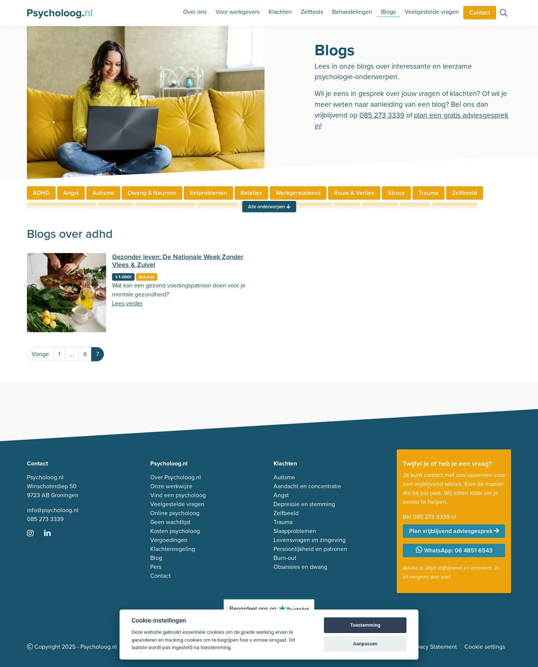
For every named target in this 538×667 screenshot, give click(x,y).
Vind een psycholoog (178, 495)
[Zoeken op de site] (503, 13)
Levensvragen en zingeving (309, 540)
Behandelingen (352, 11)
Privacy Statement (433, 646)
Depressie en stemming (304, 504)
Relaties (251, 192)
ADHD (41, 192)
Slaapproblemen (294, 531)
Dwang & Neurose (152, 192)
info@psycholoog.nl (52, 510)
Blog (156, 558)
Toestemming (365, 625)
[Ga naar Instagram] (35, 534)
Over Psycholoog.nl (175, 477)
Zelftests (312, 11)
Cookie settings (484, 646)
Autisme (103, 192)
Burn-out (284, 558)
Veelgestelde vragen (432, 11)
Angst (71, 192)
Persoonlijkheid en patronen (310, 549)
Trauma (428, 192)
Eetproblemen (208, 192)
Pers (155, 566)
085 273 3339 (381, 115)
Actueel (146, 277)
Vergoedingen (169, 540)
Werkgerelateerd (298, 192)
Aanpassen (365, 643)
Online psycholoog (175, 513)
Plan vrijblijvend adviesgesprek (454, 531)
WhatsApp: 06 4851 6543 (454, 550)
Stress (396, 192)
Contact (479, 12)
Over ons (195, 11)
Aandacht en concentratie (307, 486)
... (71, 354)
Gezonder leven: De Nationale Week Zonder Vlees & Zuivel (177, 261)
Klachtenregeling (172, 549)
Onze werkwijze (171, 486)
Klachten (280, 11)
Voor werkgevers (238, 11)
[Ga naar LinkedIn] (52, 534)
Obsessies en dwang (300, 566)
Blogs (388, 11)
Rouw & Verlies (354, 192)
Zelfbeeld (464, 192)
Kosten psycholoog (175, 531)
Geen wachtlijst (170, 522)
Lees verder (127, 303)
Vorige (40, 354)
